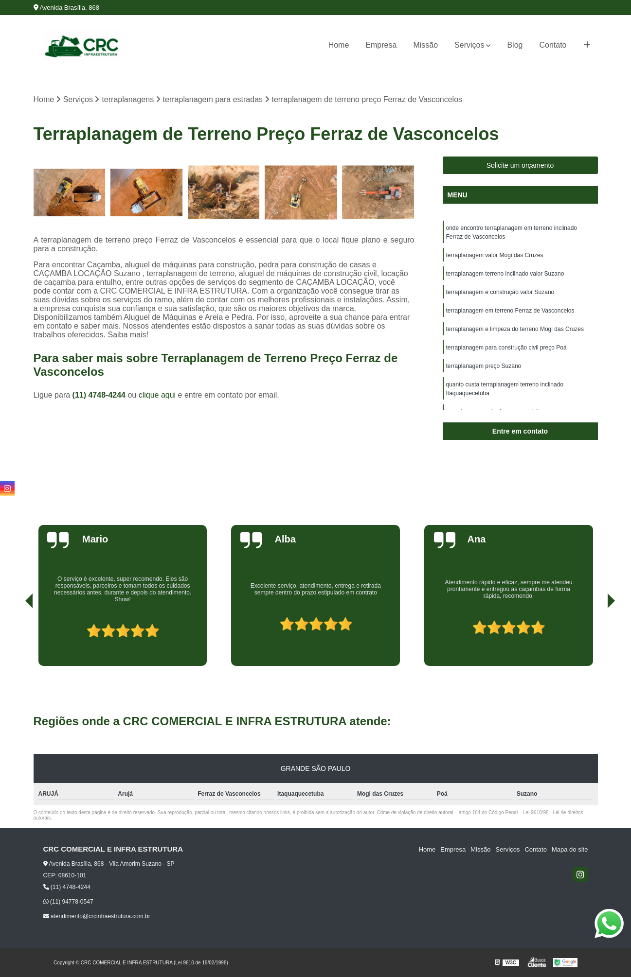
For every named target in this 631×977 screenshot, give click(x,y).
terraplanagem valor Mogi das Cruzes (494, 255)
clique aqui (157, 395)
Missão (425, 45)
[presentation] (15, 638)
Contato (552, 45)
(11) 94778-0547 (68, 901)
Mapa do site (570, 849)
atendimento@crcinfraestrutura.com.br (96, 916)
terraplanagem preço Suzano (484, 366)
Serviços (469, 45)
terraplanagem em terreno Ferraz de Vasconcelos (510, 310)
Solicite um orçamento (520, 165)
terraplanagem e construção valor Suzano (500, 292)
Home (338, 45)
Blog (515, 45)
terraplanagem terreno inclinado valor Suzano (505, 273)
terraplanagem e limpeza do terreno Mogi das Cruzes (515, 329)
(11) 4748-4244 (100, 395)
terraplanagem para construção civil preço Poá (506, 347)
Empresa (381, 45)
